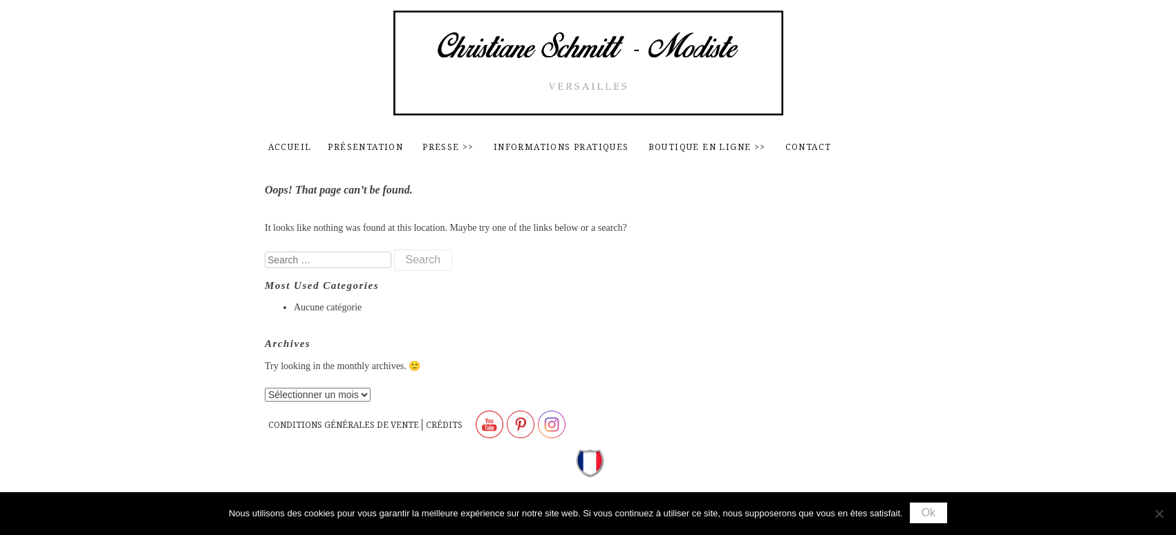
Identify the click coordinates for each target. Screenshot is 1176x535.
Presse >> (448, 147)
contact (808, 147)
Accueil (290, 147)
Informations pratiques (561, 147)
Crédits (444, 425)
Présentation (365, 147)
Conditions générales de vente (343, 425)
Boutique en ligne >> (707, 147)
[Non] (1159, 513)
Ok (928, 512)
